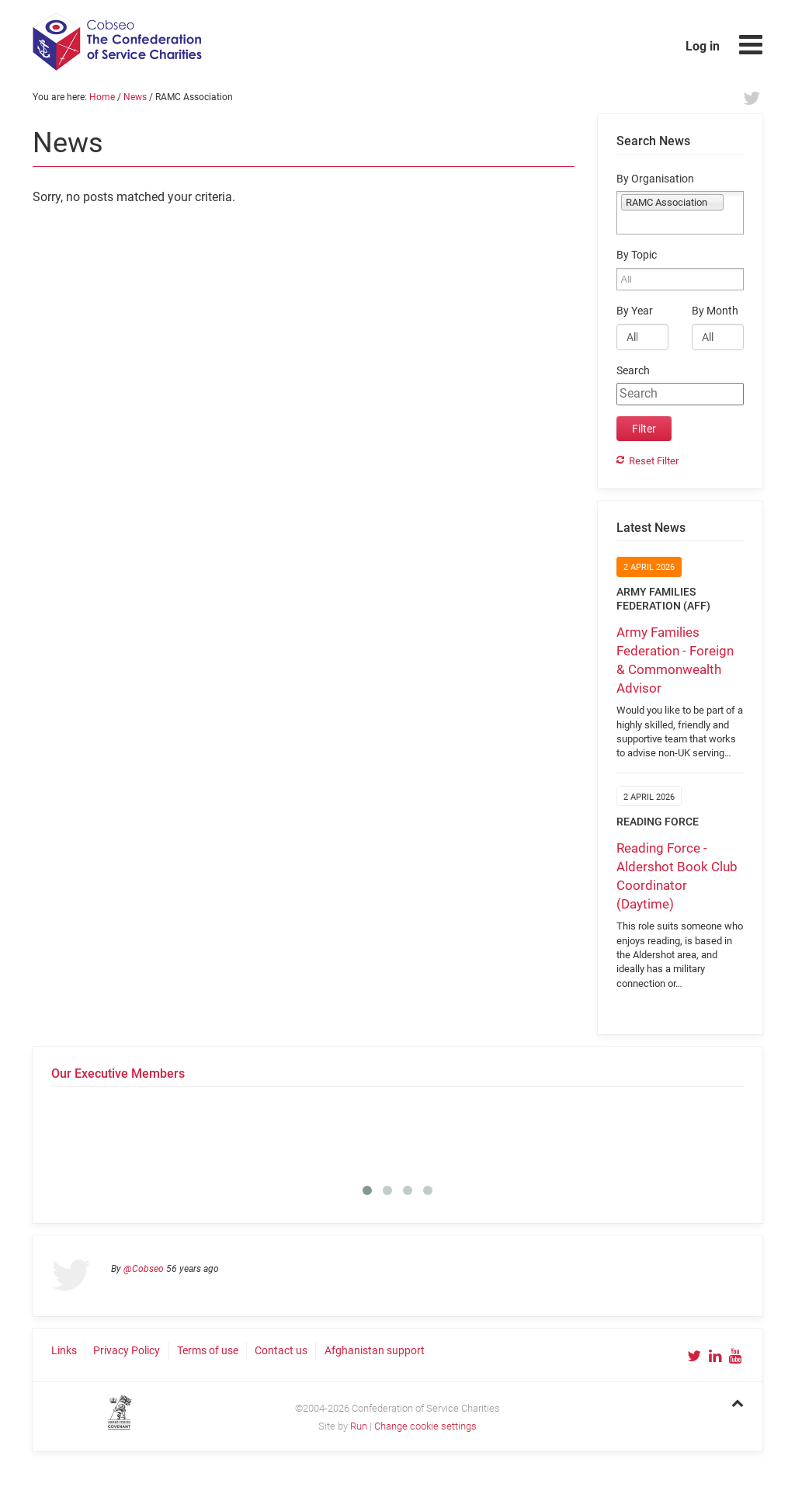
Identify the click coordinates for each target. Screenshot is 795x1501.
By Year (634, 311)
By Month (715, 311)
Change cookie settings (425, 1426)
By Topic (636, 255)
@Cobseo (143, 1268)
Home (102, 97)
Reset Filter (654, 461)
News (135, 97)
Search (633, 370)
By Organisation (655, 179)
